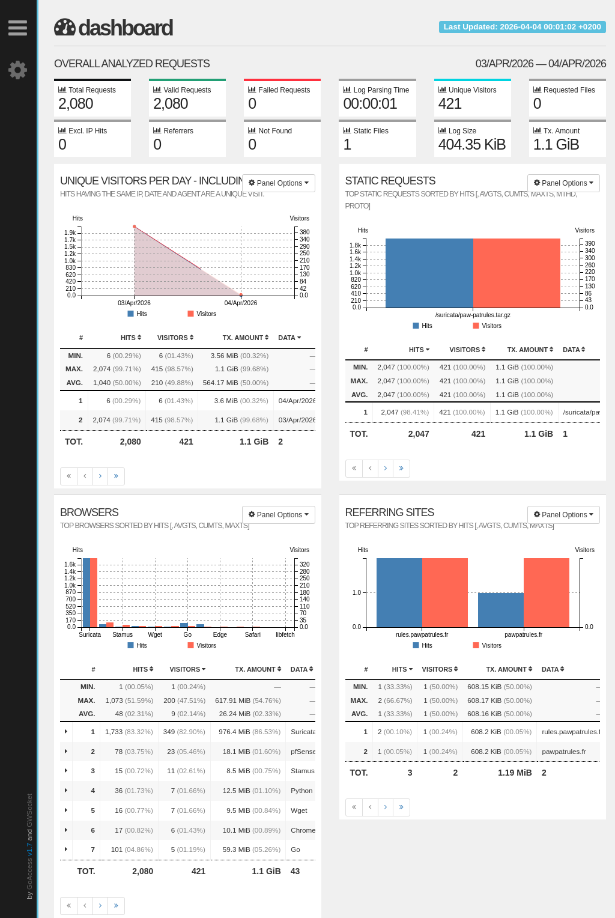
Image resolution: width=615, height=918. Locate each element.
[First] (68, 476)
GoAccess (29, 874)
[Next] (100, 476)
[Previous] (85, 476)
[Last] (116, 476)
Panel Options (278, 183)
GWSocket (29, 810)
